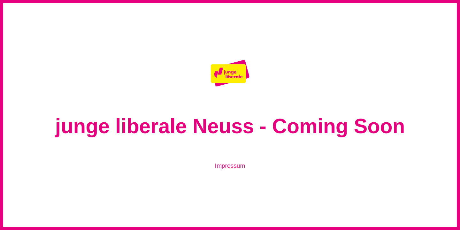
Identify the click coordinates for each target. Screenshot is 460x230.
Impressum (230, 165)
